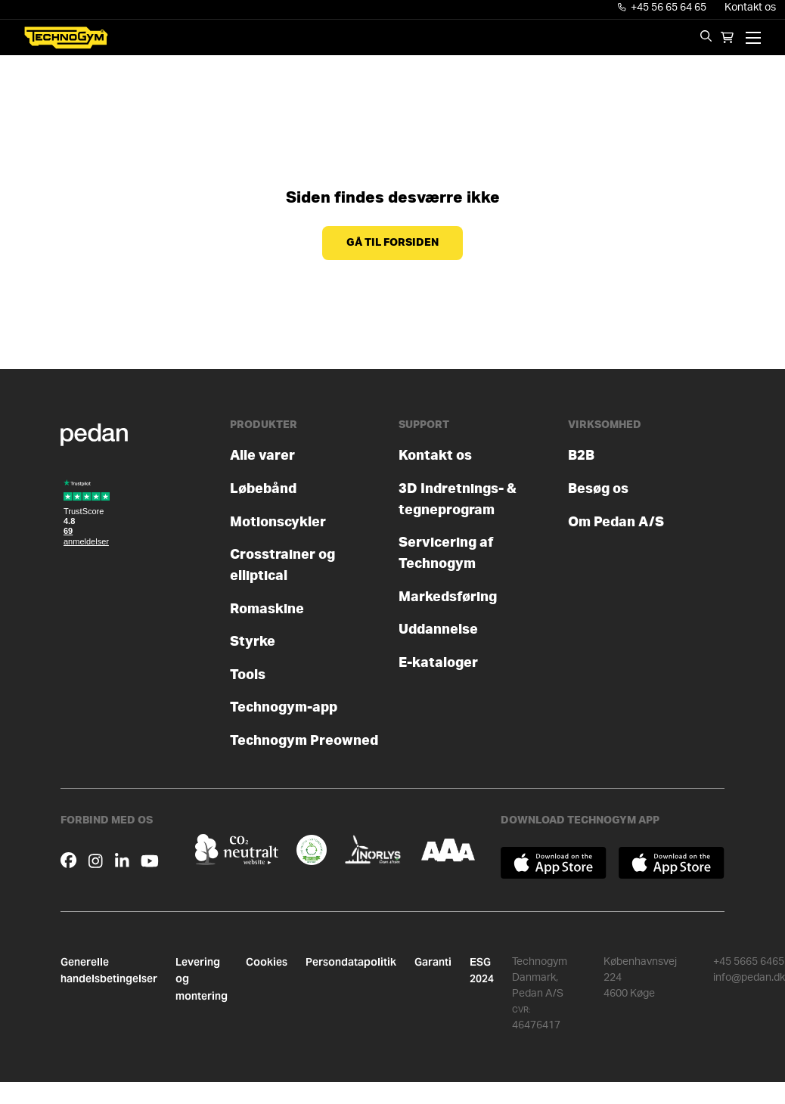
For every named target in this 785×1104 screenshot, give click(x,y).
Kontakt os (750, 7)
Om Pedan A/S (616, 522)
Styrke (252, 641)
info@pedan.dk (749, 977)
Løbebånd (263, 489)
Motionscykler (278, 522)
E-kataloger (438, 663)
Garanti (432, 962)
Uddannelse (438, 629)
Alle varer (262, 455)
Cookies (266, 962)
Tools (247, 675)
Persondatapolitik (351, 962)
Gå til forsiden (392, 242)
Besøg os (598, 489)
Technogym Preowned (304, 740)
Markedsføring (448, 597)
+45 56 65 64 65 (662, 7)
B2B (581, 455)
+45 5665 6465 (748, 962)
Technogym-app (283, 707)
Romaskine (267, 609)
